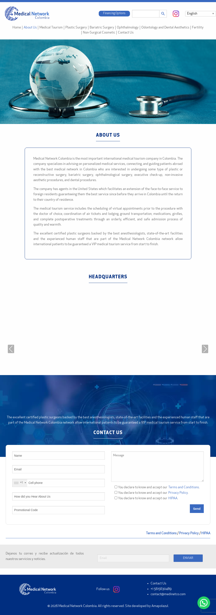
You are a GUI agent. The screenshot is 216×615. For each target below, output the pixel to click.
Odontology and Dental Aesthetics (165, 27)
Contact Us (126, 32)
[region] (108, 81)
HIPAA (172, 498)
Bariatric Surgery (102, 27)
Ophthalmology (128, 27)
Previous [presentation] (11, 349)
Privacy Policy (178, 493)
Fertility (198, 27)
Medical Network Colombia (77, 606)
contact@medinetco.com (168, 594)
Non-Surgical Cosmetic (99, 32)
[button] (203, 602)
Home (16, 27)
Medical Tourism (51, 27)
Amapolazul (159, 606)
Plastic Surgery (76, 27)
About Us (30, 27)
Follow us (108, 589)
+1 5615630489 (161, 589)
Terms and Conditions (183, 487)
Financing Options (114, 13)
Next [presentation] (205, 349)
